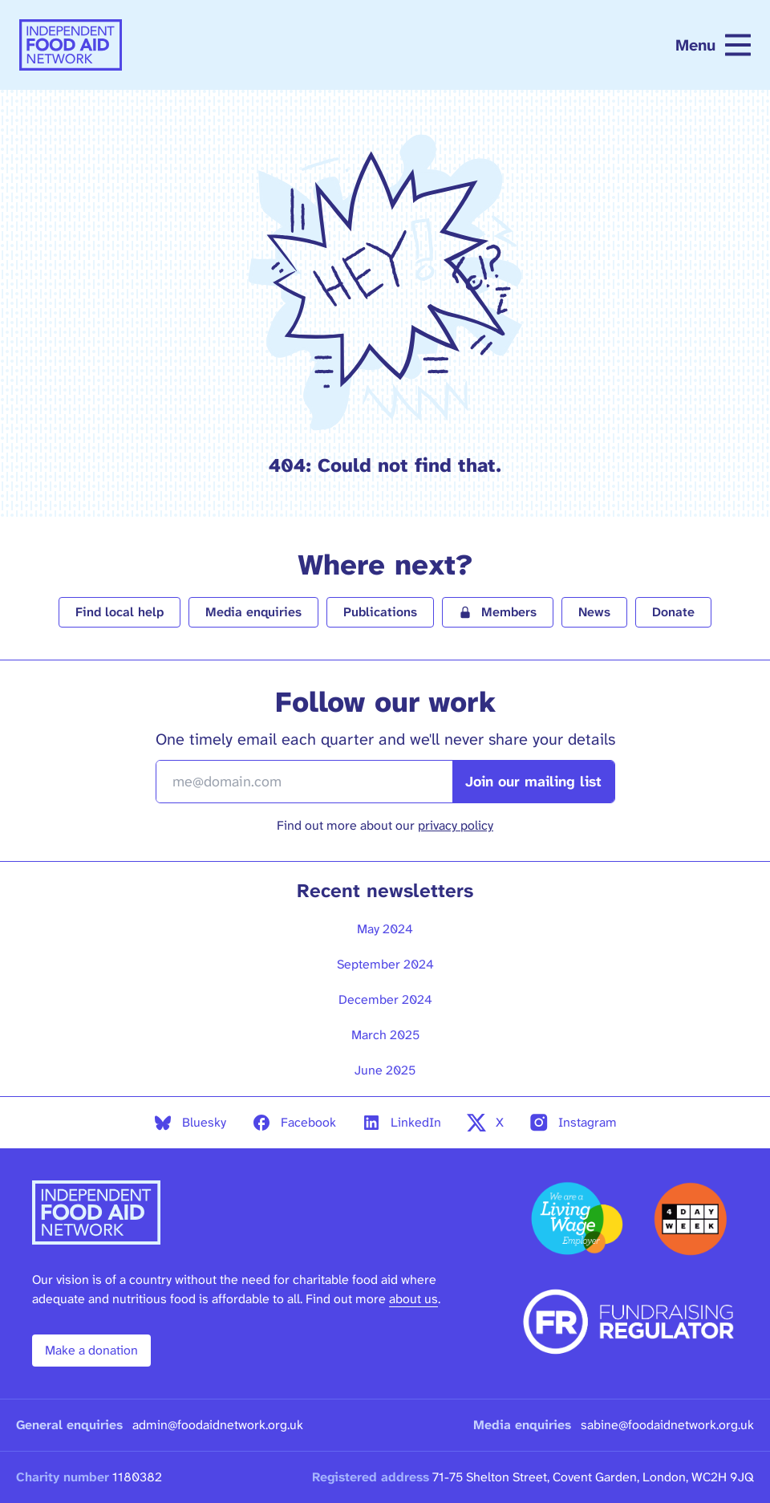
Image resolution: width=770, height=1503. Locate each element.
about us (413, 1298)
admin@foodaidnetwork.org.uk (217, 1424)
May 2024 (385, 928)
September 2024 (385, 964)
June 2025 (385, 1070)
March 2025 (385, 1034)
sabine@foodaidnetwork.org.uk (667, 1424)
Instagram (573, 1122)
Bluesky (189, 1122)
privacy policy (455, 825)
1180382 (137, 1476)
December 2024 (385, 999)
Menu (713, 45)
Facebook (294, 1122)
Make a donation (91, 1350)
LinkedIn (401, 1122)
